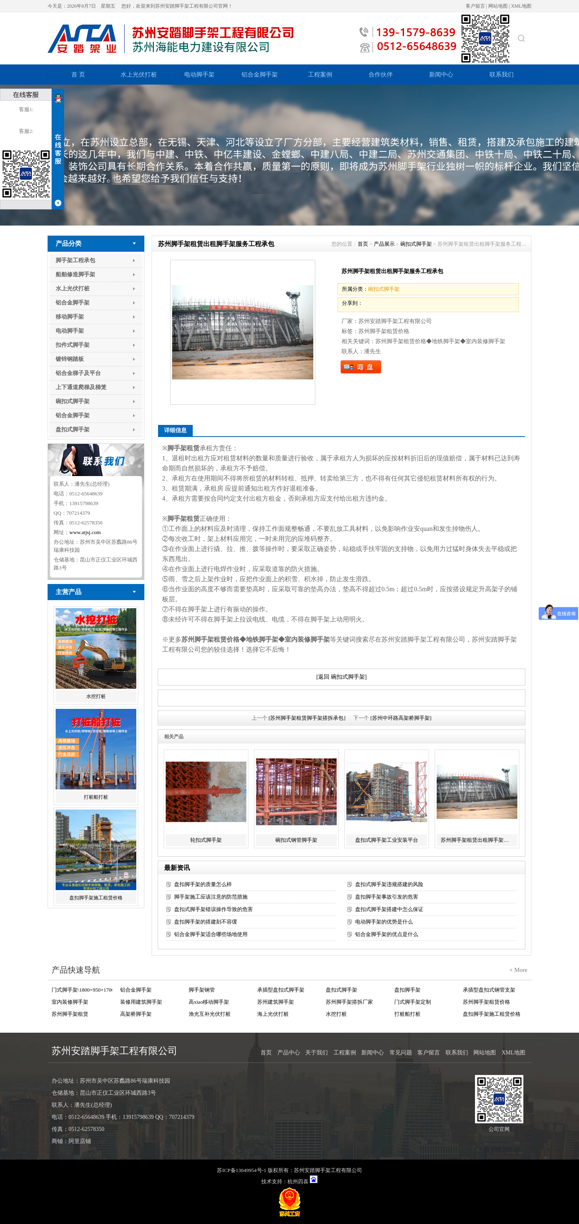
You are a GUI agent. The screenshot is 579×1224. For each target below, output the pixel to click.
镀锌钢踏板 (70, 359)
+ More (518, 970)
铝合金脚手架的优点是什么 (386, 934)
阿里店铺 (80, 1141)
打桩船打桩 (96, 797)
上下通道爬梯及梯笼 (81, 387)
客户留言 (475, 6)
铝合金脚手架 (260, 74)
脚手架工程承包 (75, 260)
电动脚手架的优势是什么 (384, 922)
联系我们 (501, 74)
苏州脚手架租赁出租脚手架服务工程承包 (478, 840)
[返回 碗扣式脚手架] (342, 677)
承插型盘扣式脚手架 (280, 990)
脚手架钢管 (202, 990)
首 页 (78, 74)
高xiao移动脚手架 (209, 1002)
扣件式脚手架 (73, 345)
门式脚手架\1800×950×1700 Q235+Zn (82, 990)
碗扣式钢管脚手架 (296, 840)
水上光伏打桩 (139, 74)
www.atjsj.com (85, 532)
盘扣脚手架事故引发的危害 (386, 897)
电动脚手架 (199, 74)
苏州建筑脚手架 (275, 1002)
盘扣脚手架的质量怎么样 (203, 884)
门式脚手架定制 (412, 1002)
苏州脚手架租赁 (70, 1014)
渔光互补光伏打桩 (210, 1014)
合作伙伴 (381, 74)
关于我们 (316, 1053)
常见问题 (400, 1053)
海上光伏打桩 (273, 1014)
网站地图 (498, 6)
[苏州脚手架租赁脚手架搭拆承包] (307, 718)
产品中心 (288, 1053)
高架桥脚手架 (136, 1014)
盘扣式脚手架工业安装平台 (386, 840)
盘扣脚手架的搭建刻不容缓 (205, 922)
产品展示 (384, 244)
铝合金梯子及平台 (78, 373)
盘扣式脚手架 (73, 430)
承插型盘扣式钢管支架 (489, 990)
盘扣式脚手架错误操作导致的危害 (213, 909)
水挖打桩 (96, 696)
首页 (363, 244)
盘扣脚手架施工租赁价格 (96, 898)
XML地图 (521, 6)
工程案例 (320, 74)
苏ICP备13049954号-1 (241, 1170)
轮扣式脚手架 (206, 840)
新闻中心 (441, 74)
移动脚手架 (70, 317)
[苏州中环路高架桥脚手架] (401, 718)
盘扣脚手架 (407, 990)
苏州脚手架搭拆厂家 (349, 1002)
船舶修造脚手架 (75, 274)
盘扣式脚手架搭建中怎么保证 (389, 909)
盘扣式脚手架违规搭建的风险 (389, 884)
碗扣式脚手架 (73, 401)
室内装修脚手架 (70, 1002)
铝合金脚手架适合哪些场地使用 (211, 934)
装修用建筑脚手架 (141, 1002)
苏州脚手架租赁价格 (486, 1002)
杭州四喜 (297, 1181)
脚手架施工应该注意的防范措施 (211, 897)
